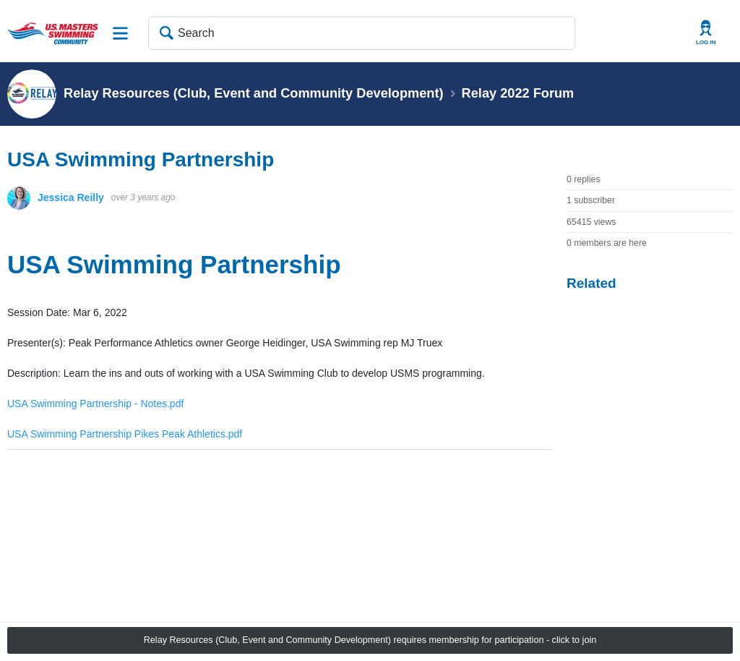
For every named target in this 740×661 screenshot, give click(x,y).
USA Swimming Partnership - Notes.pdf (95, 403)
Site (121, 33)
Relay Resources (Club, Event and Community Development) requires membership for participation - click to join (370, 640)
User (706, 33)
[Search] (362, 33)
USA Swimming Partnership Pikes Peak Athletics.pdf (124, 434)
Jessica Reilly (71, 197)
